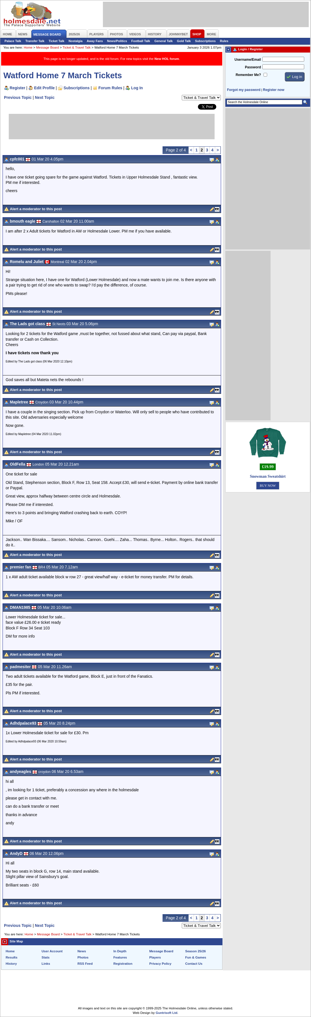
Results (12, 957)
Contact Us (193, 963)
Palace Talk (13, 41)
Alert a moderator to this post (36, 209)
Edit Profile (44, 88)
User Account (52, 951)
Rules (224, 41)
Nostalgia (76, 41)
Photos (82, 957)
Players (155, 957)
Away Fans (95, 41)
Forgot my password (243, 90)
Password (253, 67)
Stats (45, 957)
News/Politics (117, 41)
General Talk (163, 41)
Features (120, 957)
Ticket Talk (56, 41)
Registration (122, 963)
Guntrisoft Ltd (167, 1012)
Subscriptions (205, 41)
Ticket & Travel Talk (76, 47)
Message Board (47, 47)
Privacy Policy (160, 963)
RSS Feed (85, 963)
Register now (273, 90)
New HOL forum (166, 58)
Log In (137, 88)
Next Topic (45, 97)
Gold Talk (184, 41)
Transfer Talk (34, 41)
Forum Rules (110, 88)
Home (28, 47)
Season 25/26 (195, 951)
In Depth (119, 951)
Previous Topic (18, 97)
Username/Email (247, 60)
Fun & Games (195, 957)
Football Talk (140, 41)
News (81, 951)
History (11, 963)
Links (46, 963)
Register (17, 88)
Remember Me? (248, 75)
